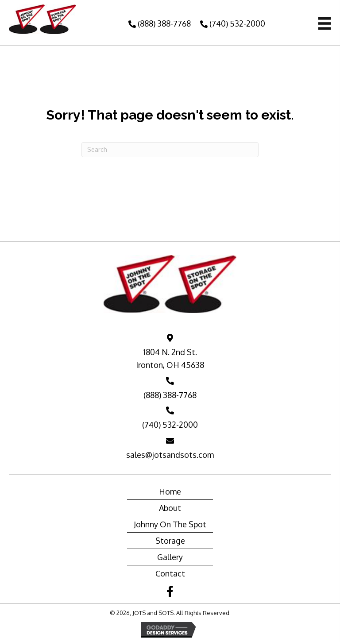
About (170, 508)
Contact (170, 573)
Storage (170, 540)
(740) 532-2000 (170, 424)
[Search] (170, 149)
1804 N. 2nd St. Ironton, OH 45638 (170, 358)
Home (170, 491)
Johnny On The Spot (170, 524)
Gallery (170, 557)
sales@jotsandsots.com (170, 455)
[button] (158, 23)
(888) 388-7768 (170, 395)
